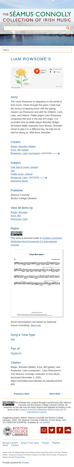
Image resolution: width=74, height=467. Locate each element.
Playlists (56, 443)
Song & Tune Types (30, 443)
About (5, 445)
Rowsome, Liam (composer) (25, 153)
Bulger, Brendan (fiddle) (23, 146)
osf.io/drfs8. (44, 422)
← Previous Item (20, 394)
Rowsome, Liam (19, 177)
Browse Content (10, 443)
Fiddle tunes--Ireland (21, 174)
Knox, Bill (16, 215)
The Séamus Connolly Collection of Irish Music (37, 17)
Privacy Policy (20, 457)
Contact (15, 445)
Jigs (13, 170)
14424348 (46, 153)
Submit (68, 28)
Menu (6, 50)
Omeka (25, 462)
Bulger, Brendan (19, 212)
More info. (36, 325)
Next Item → (56, 394)
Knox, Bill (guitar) (20, 150)
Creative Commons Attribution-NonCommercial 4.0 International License (36, 241)
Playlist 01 (16, 353)
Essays (45, 443)
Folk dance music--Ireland (24, 167)
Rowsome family (19, 181)
